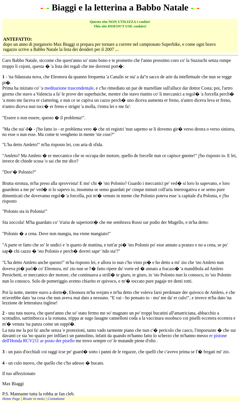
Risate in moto (34, 398)
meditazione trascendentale (69, 88)
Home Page (11, 398)
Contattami (55, 398)
